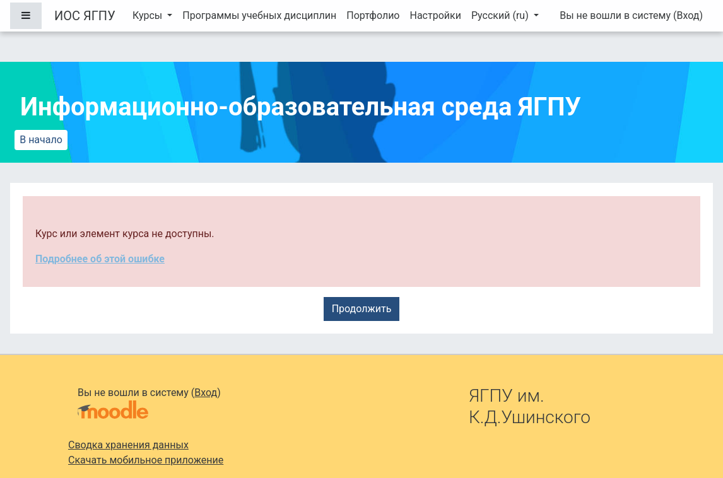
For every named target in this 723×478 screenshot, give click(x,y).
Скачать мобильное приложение (145, 460)
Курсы (148, 15)
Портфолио (372, 15)
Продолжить (362, 309)
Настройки (435, 15)
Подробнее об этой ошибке (100, 259)
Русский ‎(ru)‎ (501, 15)
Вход (687, 15)
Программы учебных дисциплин (259, 15)
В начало (41, 140)
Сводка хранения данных (128, 445)
